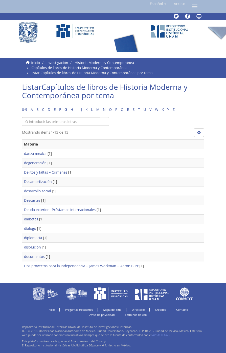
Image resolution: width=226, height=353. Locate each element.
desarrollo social (37, 191)
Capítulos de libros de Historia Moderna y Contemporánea (79, 67)
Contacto (182, 310)
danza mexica (35, 153)
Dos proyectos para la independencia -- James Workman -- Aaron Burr (81, 265)
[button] (158, 4)
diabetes (31, 219)
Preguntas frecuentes (79, 310)
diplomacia (33, 237)
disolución (32, 247)
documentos (34, 256)
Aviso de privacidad (102, 315)
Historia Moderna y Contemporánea (104, 62)
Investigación (57, 62)
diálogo (30, 228)
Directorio (138, 310)
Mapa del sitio (112, 310)
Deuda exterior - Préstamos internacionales (60, 209)
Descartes (32, 200)
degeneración (35, 162)
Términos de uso (136, 315)
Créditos (160, 310)
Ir (104, 121)
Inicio (35, 62)
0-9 (24, 109)
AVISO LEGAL (160, 335)
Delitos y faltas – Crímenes (45, 172)
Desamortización (38, 181)
